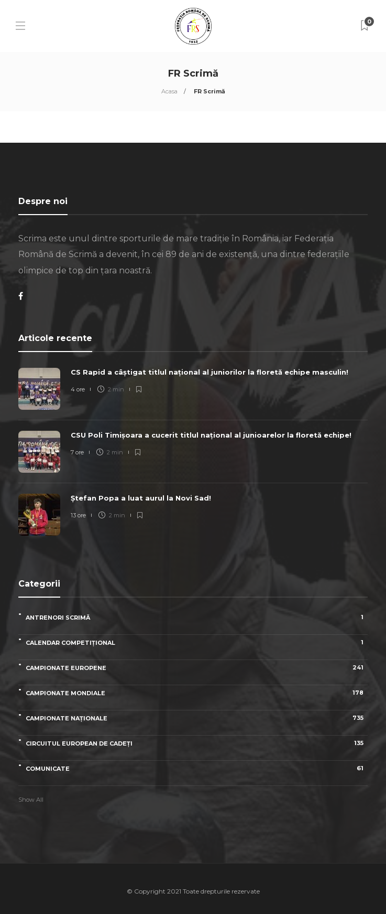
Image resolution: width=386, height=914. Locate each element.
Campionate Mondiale (197, 693)
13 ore (78, 515)
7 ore (77, 452)
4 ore (78, 389)
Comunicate (197, 768)
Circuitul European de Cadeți (197, 743)
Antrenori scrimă (197, 617)
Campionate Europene (197, 668)
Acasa (169, 91)
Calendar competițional (197, 642)
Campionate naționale (197, 718)
